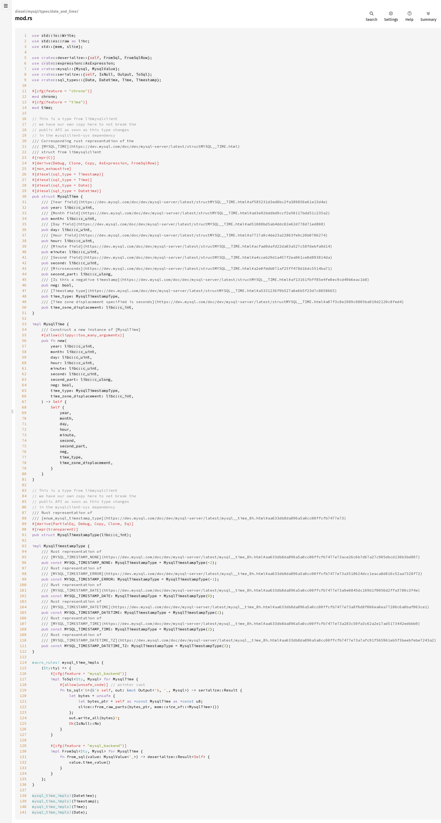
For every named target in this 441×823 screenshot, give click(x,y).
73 (24, 435)
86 (24, 507)
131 (23, 756)
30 (24, 196)
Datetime (108, 79)
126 (23, 729)
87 (24, 512)
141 (23, 812)
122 (23, 706)
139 (23, 801)
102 (23, 595)
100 (23, 584)
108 (23, 629)
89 (24, 523)
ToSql (142, 74)
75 (24, 446)
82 (24, 484)
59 (24, 357)
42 (24, 263)
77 (24, 457)
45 (24, 279)
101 (23, 590)
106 (23, 618)
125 (23, 723)
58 (24, 351)
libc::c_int (118, 307)
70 (24, 418)
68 (24, 407)
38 (24, 240)
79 (24, 468)
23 (24, 157)
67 (24, 401)
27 (24, 179)
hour (64, 429)
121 (23, 701)
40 (24, 251)
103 (23, 601)
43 (24, 268)
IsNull (106, 74)
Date (89, 79)
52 (24, 318)
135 (23, 779)
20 (24, 140)
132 (23, 762)
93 (24, 546)
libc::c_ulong (96, 274)
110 (23, 640)
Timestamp (146, 79)
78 (24, 462)
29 (24, 190)
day (63, 423)
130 (23, 751)
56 (24, 340)
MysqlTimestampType (97, 296)
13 (24, 102)
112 (23, 651)
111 (23, 645)
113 (23, 656)
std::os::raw (55, 41)
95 (24, 557)
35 (24, 224)
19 (24, 135)
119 (23, 690)
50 (24, 307)
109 (23, 634)
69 (24, 412)
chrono (48, 96)
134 (23, 773)
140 (23, 806)
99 (24, 579)
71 (24, 423)
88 (24, 518)
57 (24, 346)
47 (24, 290)
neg (63, 451)
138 (23, 795)
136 (23, 784)
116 (23, 673)
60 (24, 362)
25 (24, 168)
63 (24, 379)
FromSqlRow (136, 57)
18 (24, 129)
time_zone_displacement (85, 462)
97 (24, 568)
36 (24, 229)
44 (24, 274)
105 (23, 612)
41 (24, 257)
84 (24, 496)
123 (23, 712)
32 (24, 207)
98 (24, 573)
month (65, 418)
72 (24, 429)
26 (24, 174)
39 (24, 246)
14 (24, 107)
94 (24, 551)
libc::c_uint (78, 207)
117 (23, 679)
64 (24, 385)
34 (24, 218)
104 (23, 607)
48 (24, 296)
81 (24, 479)
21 (24, 146)
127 (23, 734)
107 (23, 623)
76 (24, 451)
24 (24, 163)
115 (23, 668)
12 (24, 96)
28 (24, 185)
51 (24, 312)
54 (24, 329)
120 (23, 695)
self (94, 57)
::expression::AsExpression (77, 63)
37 (24, 235)
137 (23, 790)
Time (126, 79)
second (67, 440)
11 (24, 91)
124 (23, 718)
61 (24, 368)
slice (72, 46)
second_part (72, 446)
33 (24, 213)
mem (58, 46)
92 (24, 540)
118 (23, 684)
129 (23, 745)
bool (66, 285)
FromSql (112, 57)
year (64, 412)
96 (24, 562)
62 (24, 374)
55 (24, 335)
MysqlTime (68, 196)
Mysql (82, 68)
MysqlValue (103, 68)
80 (24, 473)
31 (24, 202)
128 (23, 740)
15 (24, 113)
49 (24, 301)
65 (24, 390)
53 (24, 324)
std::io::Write (57, 35)
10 (24, 85)
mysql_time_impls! (51, 795)
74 (24, 440)
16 (24, 118)
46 (24, 285)
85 (24, 501)
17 (24, 124)
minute (67, 435)
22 (24, 152)
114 (23, 662)
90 (24, 529)
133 (23, 767)
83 (24, 490)
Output (124, 74)
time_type (70, 457)
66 (24, 396)
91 (24, 534)
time (46, 107)
